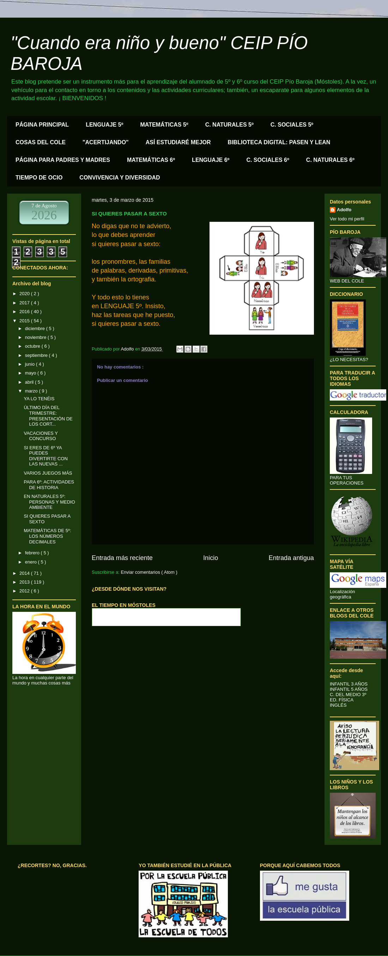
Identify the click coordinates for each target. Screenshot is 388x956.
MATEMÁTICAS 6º (151, 160)
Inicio (210, 557)
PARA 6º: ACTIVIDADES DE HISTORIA (49, 484)
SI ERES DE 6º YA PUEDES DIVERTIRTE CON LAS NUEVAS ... (45, 456)
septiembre (37, 355)
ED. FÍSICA (341, 699)
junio (30, 364)
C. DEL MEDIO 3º (348, 694)
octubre (33, 346)
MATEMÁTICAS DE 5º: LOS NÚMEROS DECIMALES (47, 536)
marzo (32, 391)
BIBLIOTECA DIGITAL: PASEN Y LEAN (279, 142)
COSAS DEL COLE (41, 142)
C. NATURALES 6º (330, 160)
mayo (31, 373)
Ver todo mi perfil (347, 218)
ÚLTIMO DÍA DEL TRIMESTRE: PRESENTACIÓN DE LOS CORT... (48, 416)
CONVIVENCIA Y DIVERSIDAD (119, 178)
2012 (25, 590)
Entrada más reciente (122, 557)
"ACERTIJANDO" (106, 142)
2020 (25, 293)
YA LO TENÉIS (39, 398)
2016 (25, 311)
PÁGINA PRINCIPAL (42, 125)
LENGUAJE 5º (104, 125)
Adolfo (344, 209)
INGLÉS (338, 705)
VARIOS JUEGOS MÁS (48, 473)
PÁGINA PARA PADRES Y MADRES (63, 160)
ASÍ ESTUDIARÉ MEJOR (178, 142)
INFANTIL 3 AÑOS (349, 684)
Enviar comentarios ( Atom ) (149, 572)
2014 (25, 573)
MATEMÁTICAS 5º (164, 125)
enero (31, 562)
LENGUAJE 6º (210, 160)
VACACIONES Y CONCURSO (40, 436)
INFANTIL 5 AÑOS (349, 689)
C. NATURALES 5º (229, 125)
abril (30, 382)
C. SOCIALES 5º (292, 125)
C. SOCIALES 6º (267, 160)
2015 (25, 320)
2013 (25, 582)
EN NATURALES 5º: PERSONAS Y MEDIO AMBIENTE (49, 502)
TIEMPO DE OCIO (39, 178)
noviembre (36, 337)
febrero (33, 552)
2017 (25, 302)
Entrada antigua (291, 557)
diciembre (35, 328)
